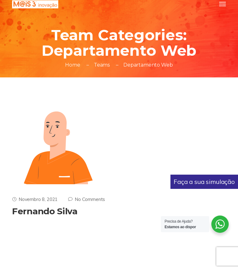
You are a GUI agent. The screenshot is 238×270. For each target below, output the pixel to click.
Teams (102, 65)
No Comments (86, 199)
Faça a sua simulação (204, 181)
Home (72, 65)
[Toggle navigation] (222, 4)
